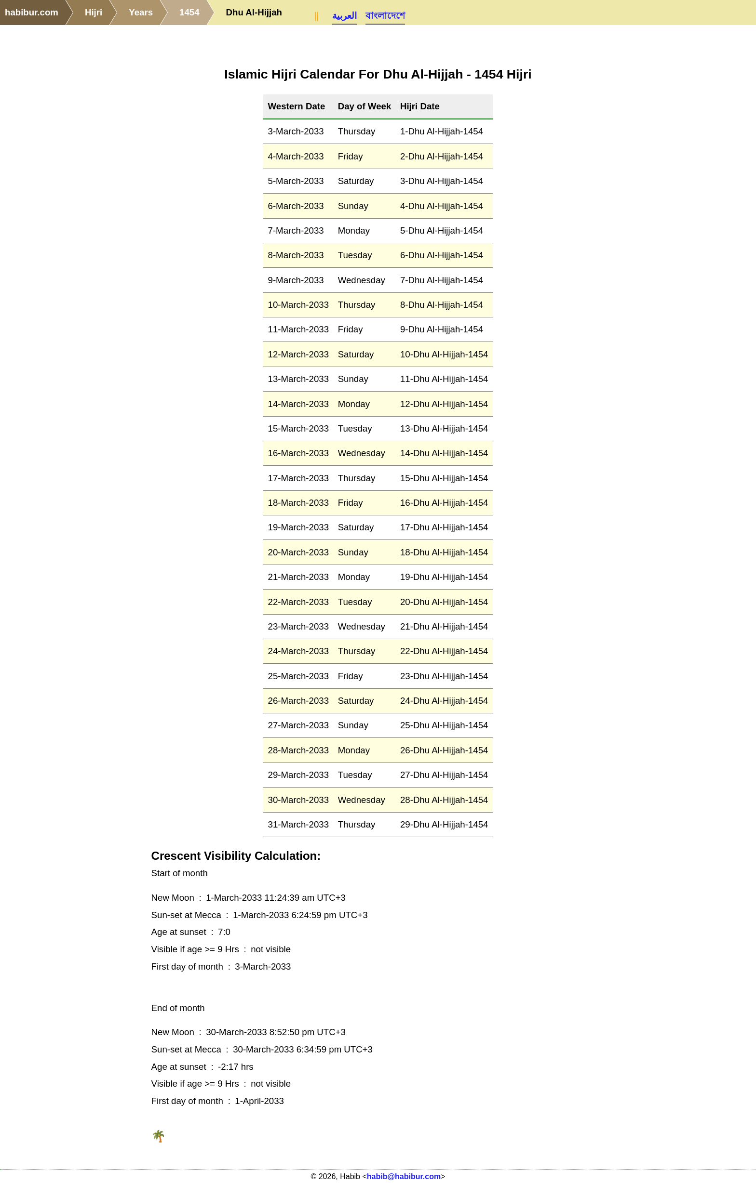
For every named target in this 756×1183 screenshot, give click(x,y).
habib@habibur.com (404, 1176)
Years (141, 12)
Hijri (93, 12)
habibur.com (31, 12)
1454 (189, 12)
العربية (344, 16)
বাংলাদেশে (385, 16)
